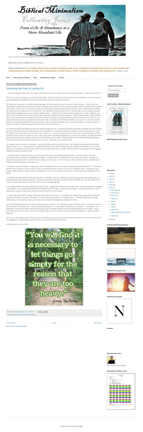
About (35, 77)
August (113, 198)
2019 (111, 187)
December (114, 190)
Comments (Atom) (21, 326)
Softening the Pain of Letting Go (25, 88)
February (114, 210)
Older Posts (97, 323)
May (112, 204)
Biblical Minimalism (17, 314)
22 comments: (30, 311)
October (113, 196)
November (114, 193)
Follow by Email (115, 86)
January (113, 216)
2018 (111, 219)
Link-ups (61, 77)
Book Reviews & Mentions (21, 77)
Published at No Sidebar (48, 77)
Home (8, 77)
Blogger (80, 426)
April (112, 207)
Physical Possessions (29, 314)
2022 (111, 179)
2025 (111, 173)
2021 (111, 182)
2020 (111, 185)
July (112, 201)
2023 (111, 176)
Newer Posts (11, 323)
